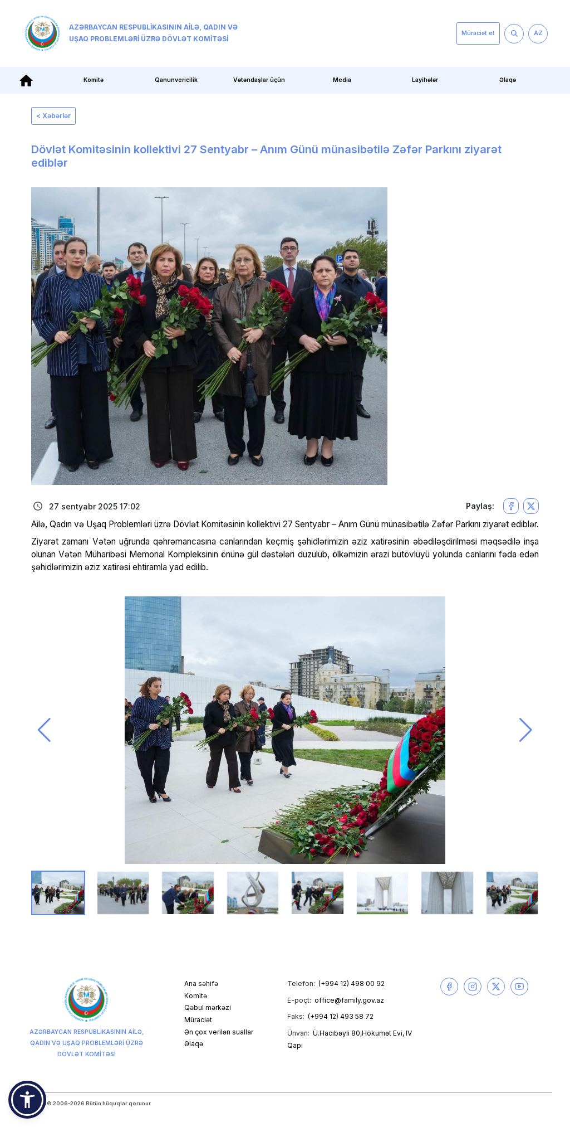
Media (342, 80)
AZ (538, 33)
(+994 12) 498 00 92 (351, 983)
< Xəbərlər (53, 115)
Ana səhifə (201, 983)
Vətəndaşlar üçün (259, 80)
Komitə (93, 80)
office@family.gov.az (349, 1000)
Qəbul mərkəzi (207, 1007)
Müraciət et (478, 33)
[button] (44, 730)
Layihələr (425, 80)
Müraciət (198, 1020)
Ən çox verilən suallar (218, 1032)
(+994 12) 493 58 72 (341, 1016)
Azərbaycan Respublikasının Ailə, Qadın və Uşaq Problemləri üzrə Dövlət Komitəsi (131, 33)
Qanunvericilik (176, 80)
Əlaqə (507, 80)
